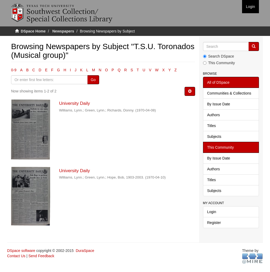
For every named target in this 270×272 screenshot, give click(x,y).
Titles (211, 126)
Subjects (214, 136)
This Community (219, 63)
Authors (213, 115)
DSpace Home (33, 31)
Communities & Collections (229, 93)
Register (214, 223)
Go (93, 80)
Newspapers (63, 31)
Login (211, 212)
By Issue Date (218, 104)
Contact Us (16, 256)
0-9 (13, 70)
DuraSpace (85, 250)
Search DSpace (218, 56)
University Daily (74, 103)
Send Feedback (41, 256)
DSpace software (21, 250)
